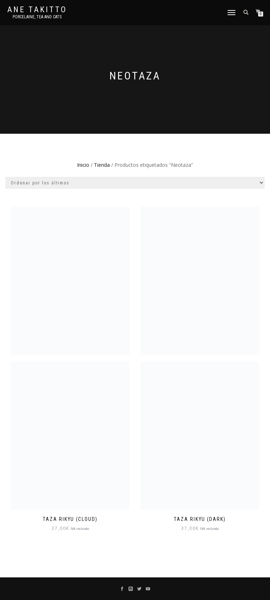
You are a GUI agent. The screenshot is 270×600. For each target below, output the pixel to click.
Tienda (102, 164)
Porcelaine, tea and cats (37, 16)
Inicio (83, 164)
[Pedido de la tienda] (135, 183)
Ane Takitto (37, 9)
